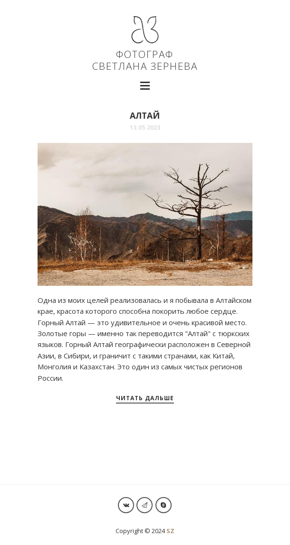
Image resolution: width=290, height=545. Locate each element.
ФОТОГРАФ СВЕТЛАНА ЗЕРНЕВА (145, 47)
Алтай (145, 115)
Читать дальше (145, 398)
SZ (170, 530)
